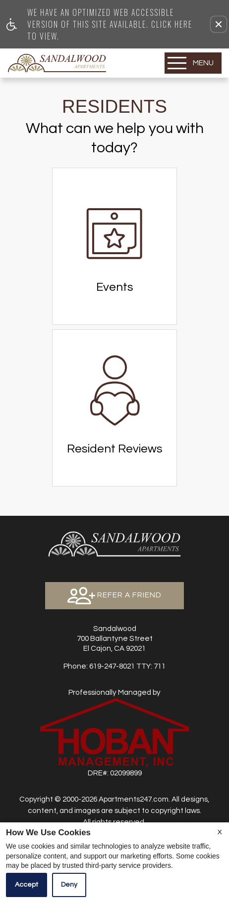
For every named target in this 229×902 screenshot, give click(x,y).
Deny (69, 884)
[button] (219, 24)
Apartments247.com (134, 799)
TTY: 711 (114, 666)
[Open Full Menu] (193, 63)
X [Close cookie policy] (220, 832)
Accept (26, 884)
